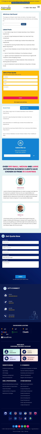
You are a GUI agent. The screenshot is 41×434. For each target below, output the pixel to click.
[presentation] (12, 94)
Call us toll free (23, 316)
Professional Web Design (8, 368)
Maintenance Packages (8, 393)
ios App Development (25, 388)
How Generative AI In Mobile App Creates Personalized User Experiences (18, 123)
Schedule (23, 302)
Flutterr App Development (26, 402)
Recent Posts (6, 108)
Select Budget (20, 257)
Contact (14, 351)
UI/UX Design (5, 373)
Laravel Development (25, 395)
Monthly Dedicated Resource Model (10, 384)
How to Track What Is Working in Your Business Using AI (18, 53)
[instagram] (28, 426)
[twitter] (16, 426)
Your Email (20, 251)
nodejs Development (25, 404)
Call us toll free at (32, 358)
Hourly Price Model (7, 388)
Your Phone (20, 247)
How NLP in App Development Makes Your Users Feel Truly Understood (17, 117)
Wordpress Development (8, 375)
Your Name (20, 242)
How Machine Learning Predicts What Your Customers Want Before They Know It (20, 129)
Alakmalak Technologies (10, 428)
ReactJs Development (7, 377)
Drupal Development (25, 400)
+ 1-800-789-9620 (30, 8)
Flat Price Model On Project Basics (10, 386)
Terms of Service (20, 428)
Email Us (23, 295)
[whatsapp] (25, 426)
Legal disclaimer (35, 428)
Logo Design (5, 370)
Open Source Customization (26, 384)
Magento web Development (26, 377)
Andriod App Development (26, 391)
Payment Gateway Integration (27, 370)
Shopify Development (25, 393)
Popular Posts (24, 108)
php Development (24, 386)
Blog (22, 431)
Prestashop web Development (27, 373)
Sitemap (26, 431)
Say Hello (23, 309)
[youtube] (19, 426)
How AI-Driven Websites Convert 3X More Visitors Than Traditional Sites (19, 134)
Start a (14, 358)
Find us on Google (16, 431)
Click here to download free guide (20, 3)
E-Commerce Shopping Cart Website (28, 368)
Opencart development (25, 375)
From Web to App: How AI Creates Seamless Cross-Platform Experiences (18, 112)
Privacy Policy (27, 428)
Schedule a (31, 351)
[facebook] (13, 426)
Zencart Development (25, 398)
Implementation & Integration (9, 391)
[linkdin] (22, 426)
